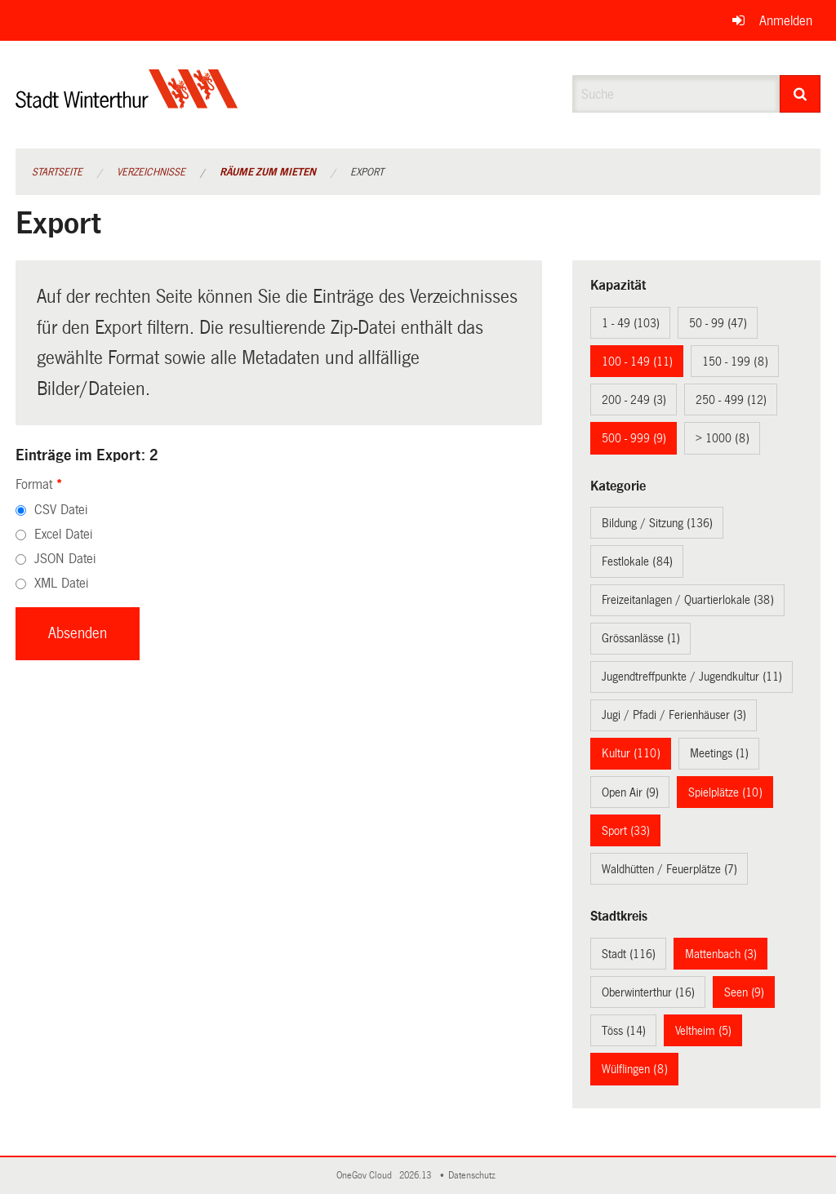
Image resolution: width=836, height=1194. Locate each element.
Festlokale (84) (637, 561)
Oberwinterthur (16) (648, 992)
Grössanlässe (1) (641, 638)
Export (367, 172)
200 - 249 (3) (634, 399)
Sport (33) (626, 830)
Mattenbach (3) (721, 954)
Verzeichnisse (151, 172)
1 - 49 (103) (631, 323)
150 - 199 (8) (735, 361)
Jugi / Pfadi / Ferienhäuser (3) (674, 714)
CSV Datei (60, 510)
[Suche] (800, 94)
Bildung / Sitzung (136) (657, 523)
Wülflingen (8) (635, 1069)
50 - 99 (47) (718, 323)
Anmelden (785, 21)
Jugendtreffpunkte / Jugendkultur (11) (692, 676)
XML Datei (61, 583)
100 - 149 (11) (637, 361)
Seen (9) (744, 992)
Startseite (57, 172)
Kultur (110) (631, 753)
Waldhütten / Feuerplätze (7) (669, 869)
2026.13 (416, 1175)
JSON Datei (65, 559)
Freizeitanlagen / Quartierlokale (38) (688, 599)
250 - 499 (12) (731, 399)
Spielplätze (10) (725, 792)
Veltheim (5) (703, 1030)
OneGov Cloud (366, 1175)
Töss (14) (624, 1030)
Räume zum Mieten (268, 172)
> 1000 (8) (722, 438)
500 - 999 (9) (634, 438)
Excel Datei (63, 534)
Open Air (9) (630, 792)
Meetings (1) (719, 753)
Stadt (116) (629, 954)
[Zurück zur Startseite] (127, 102)
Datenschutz (474, 1175)
